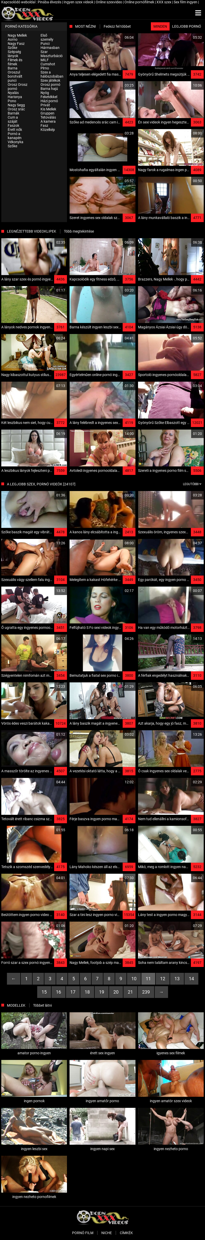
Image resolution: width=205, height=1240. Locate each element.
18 (87, 992)
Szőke (12, 48)
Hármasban (50, 48)
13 (177, 978)
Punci (45, 43)
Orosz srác (16, 109)
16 (58, 992)
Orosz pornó (50, 84)
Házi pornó (49, 101)
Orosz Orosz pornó (17, 86)
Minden (160, 26)
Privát (45, 105)
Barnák (13, 113)
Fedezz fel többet (117, 26)
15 (44, 992)
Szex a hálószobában (52, 74)
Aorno (12, 39)
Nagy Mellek (17, 35)
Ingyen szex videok (79, 2)
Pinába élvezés (50, 2)
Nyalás (13, 93)
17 (72, 992)
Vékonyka (15, 142)
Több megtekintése (79, 231)
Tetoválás (48, 117)
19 (101, 992)
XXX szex (164, 2)
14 (191, 978)
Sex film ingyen (186, 2)
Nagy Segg (16, 105)
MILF (45, 60)
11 (148, 978)
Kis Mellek (48, 109)
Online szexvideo (109, 2)
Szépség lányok (14, 54)
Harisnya (15, 97)
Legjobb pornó (186, 26)
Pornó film (82, 1233)
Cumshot (48, 64)
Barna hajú (49, 89)
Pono (12, 101)
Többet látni (42, 1005)
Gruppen (47, 113)
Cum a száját (13, 119)
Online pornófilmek (139, 2)
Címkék (126, 1233)
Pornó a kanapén (15, 136)
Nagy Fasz (16, 43)
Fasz (44, 125)
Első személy (47, 37)
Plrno (45, 68)
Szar (44, 52)
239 (146, 992)
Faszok (13, 125)
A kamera (48, 121)
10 (133, 978)
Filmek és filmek (15, 62)
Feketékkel (49, 97)
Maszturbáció (52, 56)
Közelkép (48, 130)
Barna (12, 68)
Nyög (45, 93)
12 (162, 978)
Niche (106, 1233)
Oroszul (14, 72)
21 (130, 992)
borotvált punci (15, 78)
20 (116, 992)
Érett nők (15, 130)
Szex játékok (50, 80)
